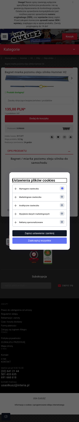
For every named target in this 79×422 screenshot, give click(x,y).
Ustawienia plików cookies (33, 180)
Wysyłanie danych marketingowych (34, 214)
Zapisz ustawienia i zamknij (39, 233)
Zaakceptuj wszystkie (39, 240)
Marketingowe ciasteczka (30, 197)
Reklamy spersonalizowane (31, 222)
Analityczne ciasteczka (29, 205)
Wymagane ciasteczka (29, 189)
